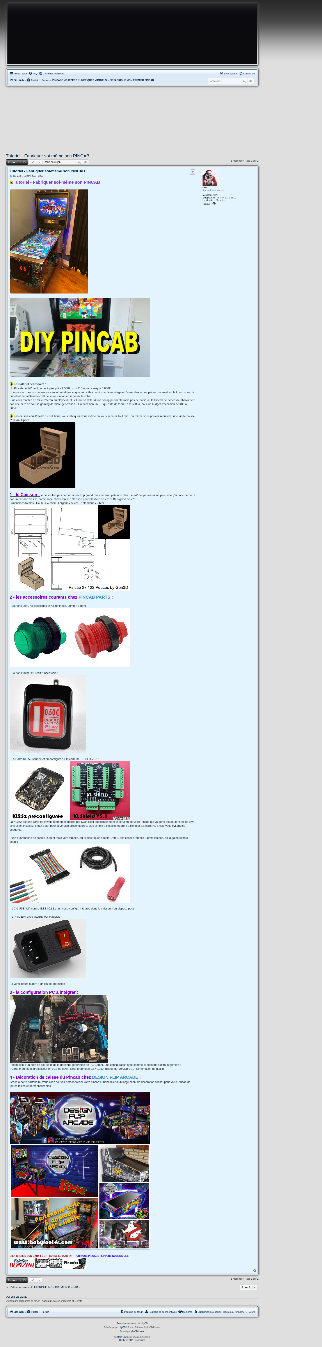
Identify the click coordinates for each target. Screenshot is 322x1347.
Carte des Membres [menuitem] (53, 73)
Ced (205, 187)
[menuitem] (33, 73)
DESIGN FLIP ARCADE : (116, 1077)
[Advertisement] (132, 119)
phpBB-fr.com (137, 1331)
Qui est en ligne (16, 1296)
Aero (119, 1323)
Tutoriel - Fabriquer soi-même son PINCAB (47, 155)
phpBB (122, 1327)
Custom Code (121, 1337)
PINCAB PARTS (94, 597)
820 (216, 195)
